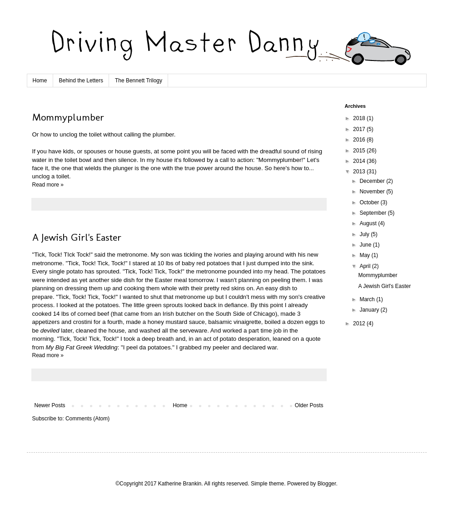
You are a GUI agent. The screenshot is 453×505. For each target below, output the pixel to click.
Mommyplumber (68, 117)
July (365, 234)
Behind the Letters (81, 80)
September (373, 213)
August (368, 223)
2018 (360, 118)
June (366, 245)
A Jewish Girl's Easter (76, 237)
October (369, 202)
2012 (360, 323)
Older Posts (309, 405)
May (365, 255)
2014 (360, 161)
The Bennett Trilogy (138, 80)
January (369, 310)
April (365, 266)
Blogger (327, 483)
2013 (360, 171)
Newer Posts (50, 405)
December (372, 181)
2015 (360, 150)
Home (40, 80)
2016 (360, 139)
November (372, 191)
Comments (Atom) (87, 418)
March (367, 299)
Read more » (48, 185)
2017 (360, 129)
